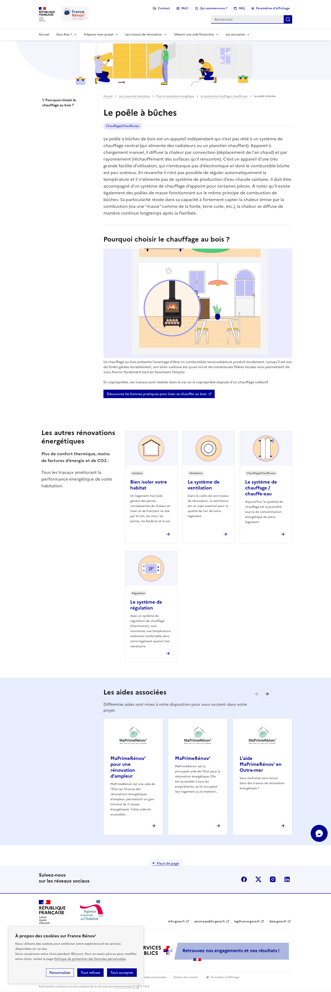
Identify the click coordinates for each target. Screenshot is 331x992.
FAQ (242, 8)
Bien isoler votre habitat (148, 484)
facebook (244, 879)
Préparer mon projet (98, 34)
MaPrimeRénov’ (192, 758)
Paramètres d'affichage (273, 8)
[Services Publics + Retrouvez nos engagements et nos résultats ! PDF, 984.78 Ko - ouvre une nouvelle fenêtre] (197, 952)
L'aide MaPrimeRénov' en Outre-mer (261, 764)
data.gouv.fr (278, 921)
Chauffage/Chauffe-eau (122, 126)
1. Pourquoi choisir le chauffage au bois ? (59, 102)
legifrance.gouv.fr (247, 921)
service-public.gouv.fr (209, 921)
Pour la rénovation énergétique (175, 96)
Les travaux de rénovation (143, 34)
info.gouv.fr (176, 921)
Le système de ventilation (204, 484)
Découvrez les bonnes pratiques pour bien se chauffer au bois (157, 393)
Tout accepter (121, 972)
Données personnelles (153, 977)
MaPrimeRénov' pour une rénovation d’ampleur (127, 767)
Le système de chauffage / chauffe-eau (224, 96)
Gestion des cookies (186, 977)
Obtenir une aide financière (194, 34)
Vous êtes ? (64, 34)
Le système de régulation (146, 605)
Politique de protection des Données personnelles (90, 959)
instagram (273, 879)
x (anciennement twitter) (258, 879)
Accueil (44, 34)
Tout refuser (90, 972)
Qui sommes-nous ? (213, 8)
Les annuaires (235, 34)
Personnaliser (60, 972)
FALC (185, 8)
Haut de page (168, 863)
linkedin (287, 879)
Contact (164, 8)
